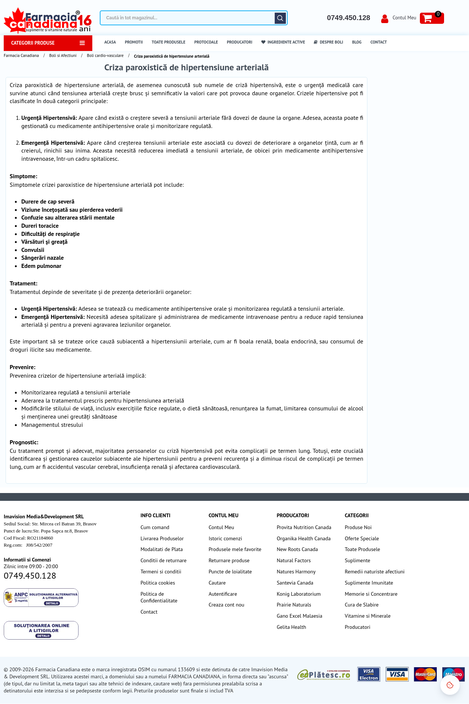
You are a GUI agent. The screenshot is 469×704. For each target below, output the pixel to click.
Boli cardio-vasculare (105, 55)
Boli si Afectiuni (62, 55)
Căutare (280, 18)
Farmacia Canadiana (21, 55)
